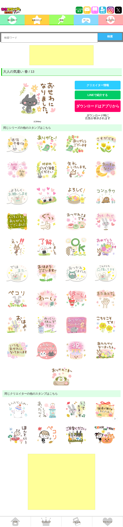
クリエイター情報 (98, 85)
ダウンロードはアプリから (97, 106)
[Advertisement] (61, 55)
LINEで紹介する (98, 95)
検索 (110, 36)
